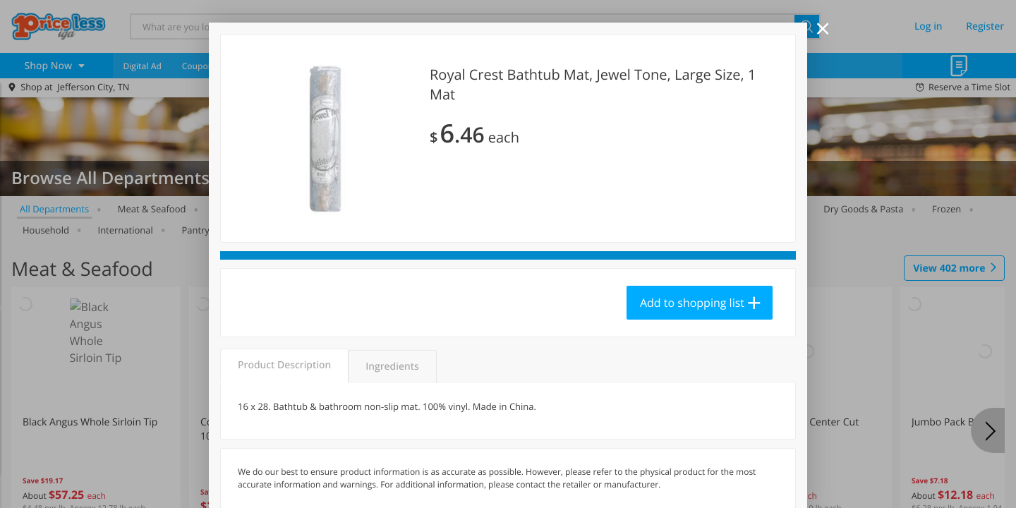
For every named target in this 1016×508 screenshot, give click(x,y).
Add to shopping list (692, 302)
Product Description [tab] (284, 365)
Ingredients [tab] (391, 366)
